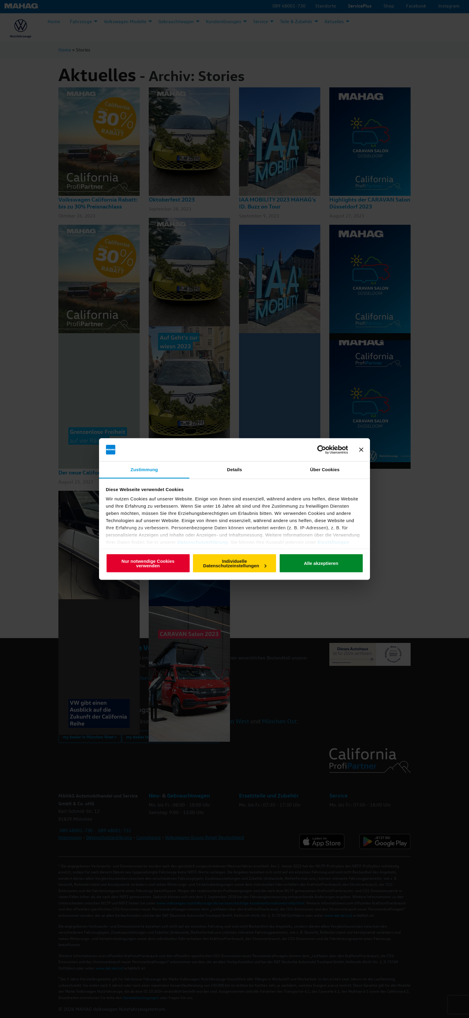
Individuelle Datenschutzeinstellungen (234, 563)
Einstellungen (333, 542)
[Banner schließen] (361, 450)
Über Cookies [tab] (325, 469)
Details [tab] (234, 469)
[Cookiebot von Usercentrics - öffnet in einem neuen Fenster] (321, 449)
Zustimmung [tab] (144, 469)
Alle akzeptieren (321, 563)
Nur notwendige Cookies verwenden (148, 563)
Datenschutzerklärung (202, 542)
